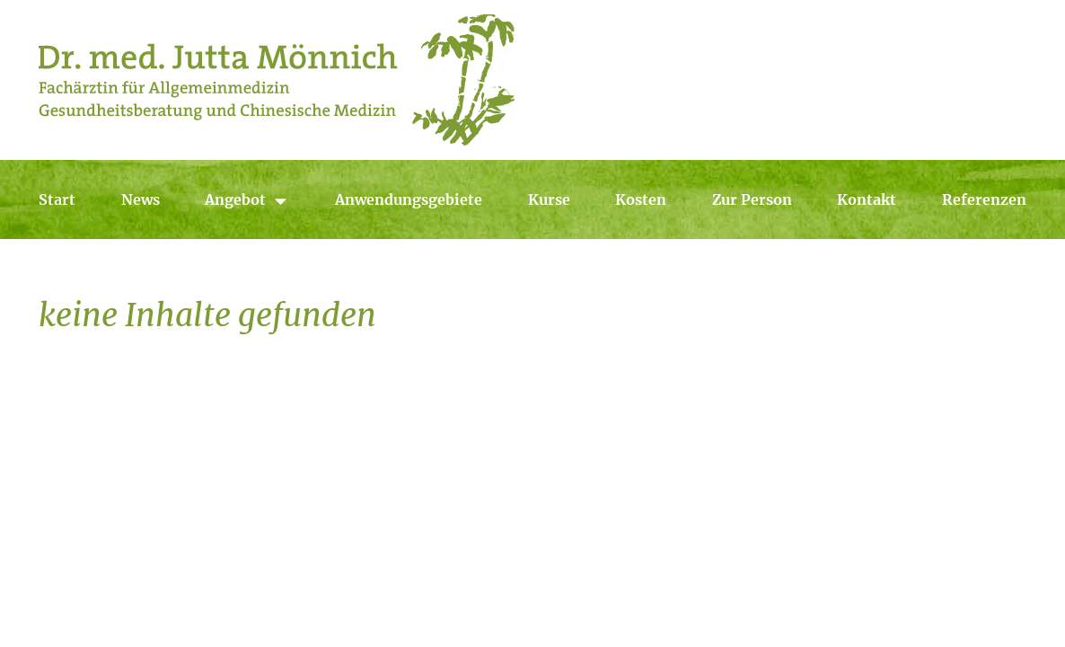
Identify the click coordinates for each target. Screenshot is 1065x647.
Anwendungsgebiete (408, 199)
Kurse (549, 199)
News (140, 199)
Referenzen (984, 199)
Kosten (640, 199)
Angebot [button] (247, 200)
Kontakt (866, 199)
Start (57, 199)
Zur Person (752, 199)
